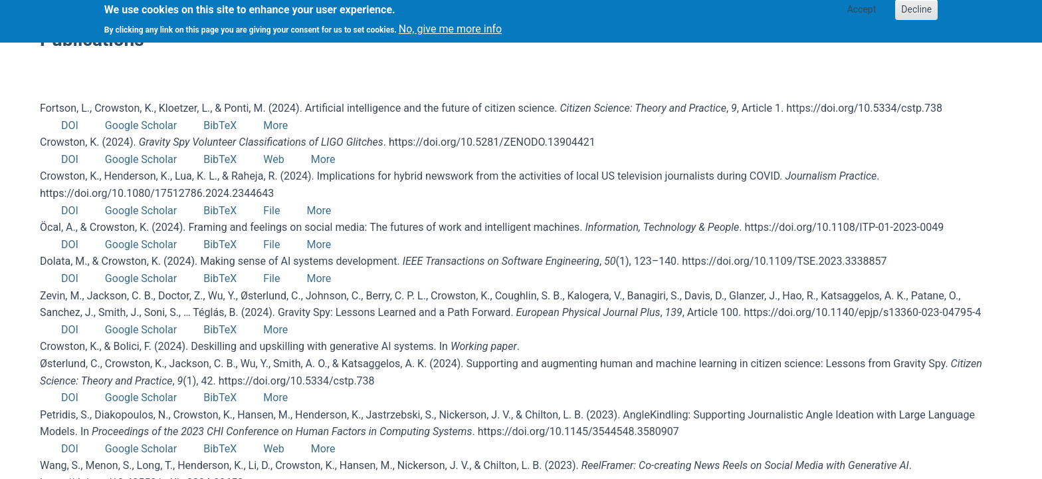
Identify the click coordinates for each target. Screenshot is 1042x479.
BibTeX (220, 125)
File (271, 210)
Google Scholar (141, 125)
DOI (69, 125)
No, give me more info (450, 25)
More (275, 125)
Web (273, 159)
